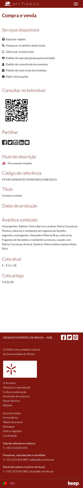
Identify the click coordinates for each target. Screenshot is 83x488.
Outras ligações (12, 431)
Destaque (8, 426)
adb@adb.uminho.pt (41, 459)
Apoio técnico (11, 400)
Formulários (10, 417)
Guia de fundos (12, 413)
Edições (7, 405)
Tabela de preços (13, 422)
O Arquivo (9, 383)
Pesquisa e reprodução (16, 387)
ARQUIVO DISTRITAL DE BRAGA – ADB (27, 337)
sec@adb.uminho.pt (41, 471)
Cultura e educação (14, 392)
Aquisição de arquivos (16, 396)
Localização (10, 435)
